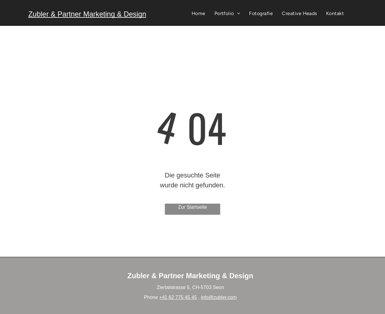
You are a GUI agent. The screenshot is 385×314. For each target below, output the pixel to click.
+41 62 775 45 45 (178, 297)
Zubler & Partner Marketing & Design (87, 14)
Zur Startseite (192, 207)
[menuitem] (198, 13)
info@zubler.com (219, 297)
